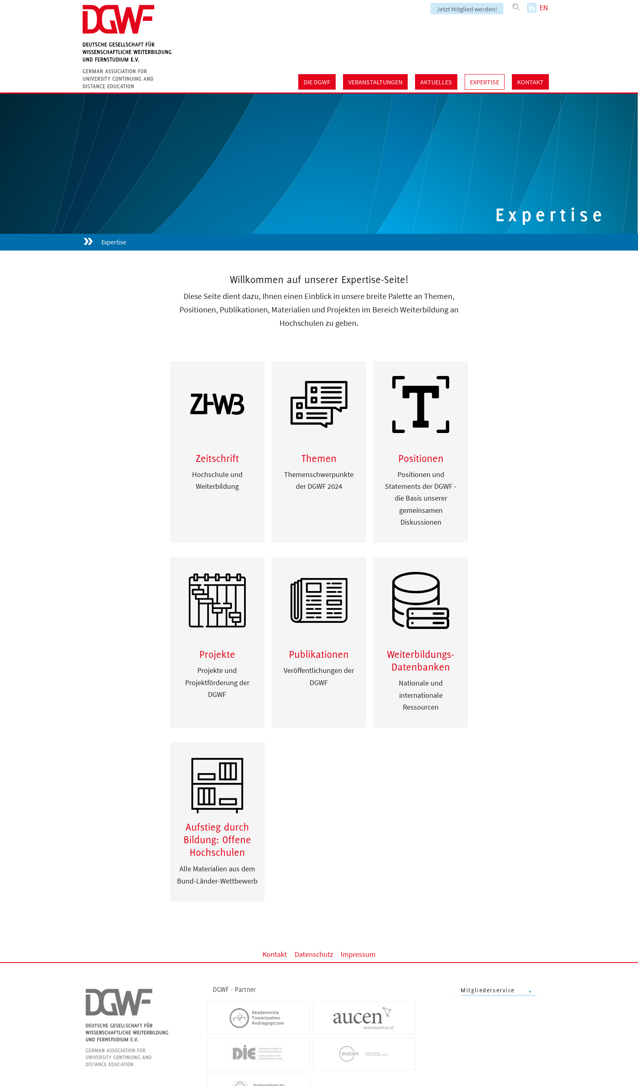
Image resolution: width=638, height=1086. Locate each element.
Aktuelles (436, 82)
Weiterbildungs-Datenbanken (420, 660)
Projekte (217, 654)
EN (544, 7)
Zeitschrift (217, 458)
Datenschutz (314, 954)
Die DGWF (317, 82)
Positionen (421, 458)
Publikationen (319, 654)
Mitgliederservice (488, 990)
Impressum (358, 954)
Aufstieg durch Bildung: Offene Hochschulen (217, 839)
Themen (319, 458)
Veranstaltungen (375, 82)
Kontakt (530, 82)
